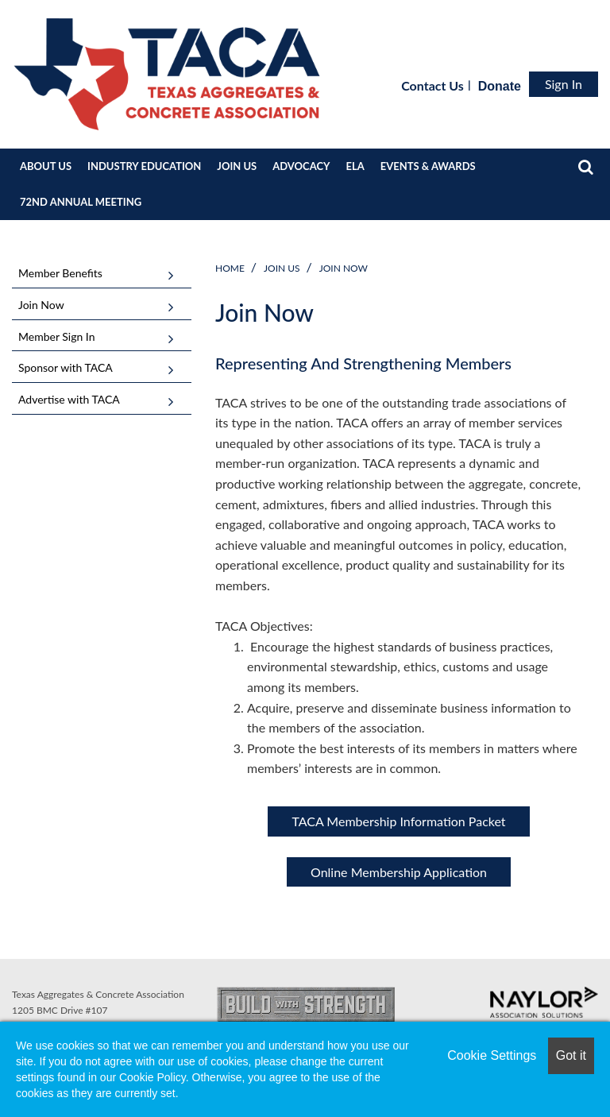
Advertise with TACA (69, 399)
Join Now (343, 268)
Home (230, 268)
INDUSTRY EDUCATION (144, 166)
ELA (355, 166)
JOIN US (237, 166)
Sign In (563, 83)
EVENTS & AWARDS (428, 166)
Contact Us (432, 85)
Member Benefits (60, 273)
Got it (571, 1055)
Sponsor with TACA (65, 367)
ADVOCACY (301, 166)
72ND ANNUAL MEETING (80, 201)
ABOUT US (45, 166)
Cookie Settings (491, 1055)
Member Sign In (56, 336)
